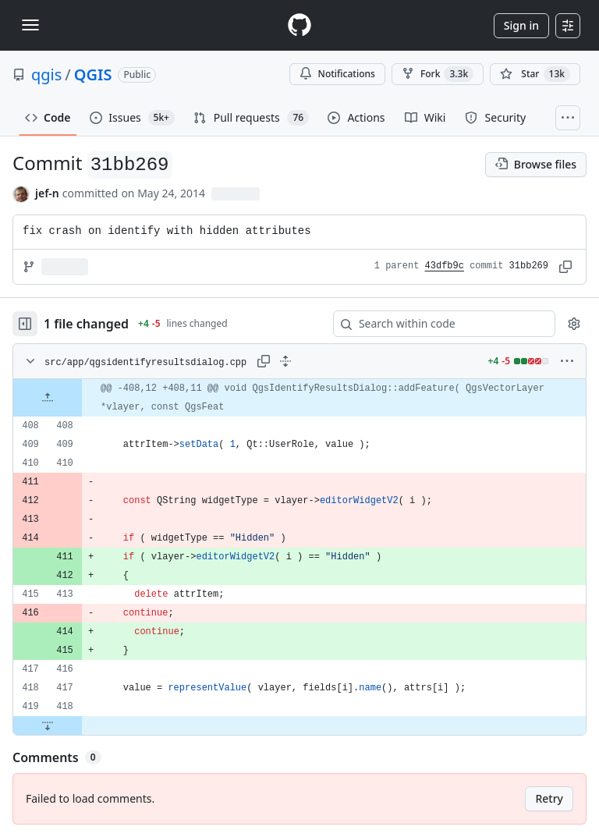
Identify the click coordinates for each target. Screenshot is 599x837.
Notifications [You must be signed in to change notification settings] (337, 73)
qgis (46, 74)
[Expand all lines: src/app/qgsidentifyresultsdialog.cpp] (285, 361)
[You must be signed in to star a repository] (535, 74)
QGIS (93, 74)
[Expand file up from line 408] (47, 398)
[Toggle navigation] (30, 25)
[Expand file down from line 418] (47, 725)
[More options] (567, 361)
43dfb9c (444, 266)
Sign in (521, 25)
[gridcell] (299, 398)
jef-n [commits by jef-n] (47, 193)
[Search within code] (437, 323)
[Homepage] (299, 25)
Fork (437, 74)
